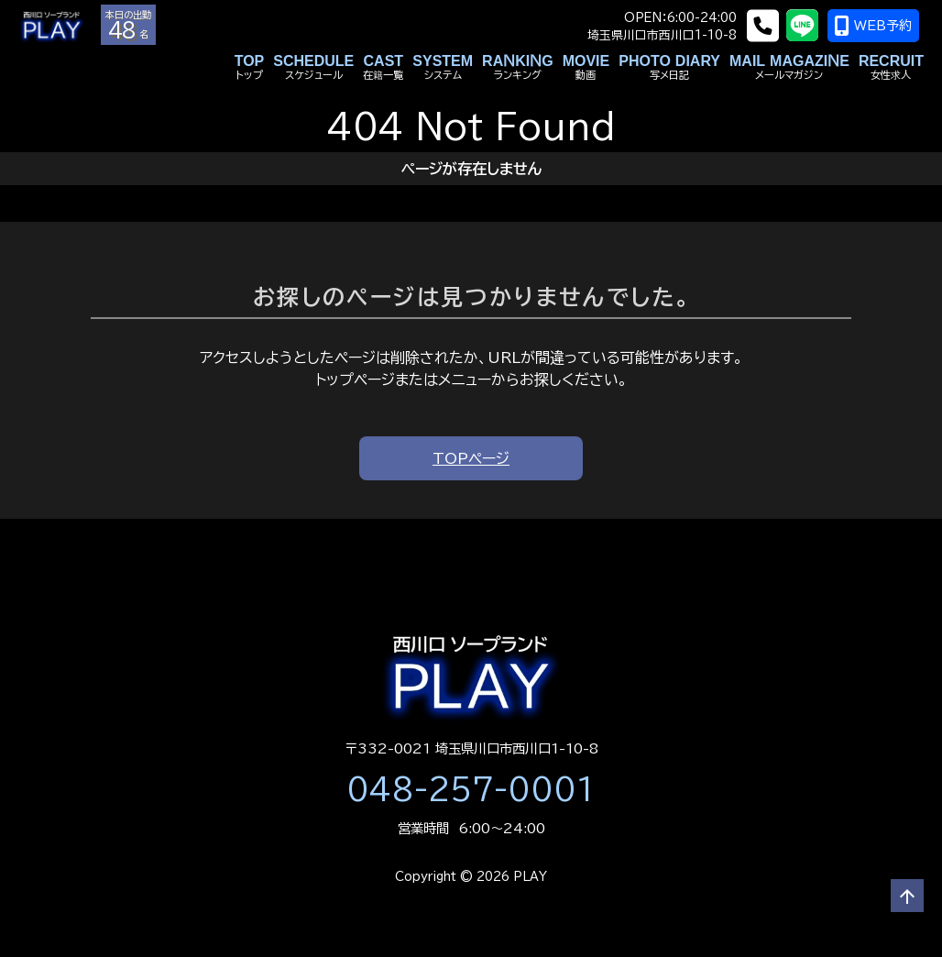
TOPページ (471, 458)
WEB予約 (878, 26)
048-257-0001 (471, 789)
